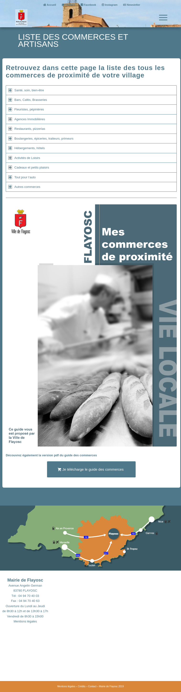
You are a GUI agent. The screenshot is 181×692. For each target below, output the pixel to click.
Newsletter (131, 4)
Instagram (109, 4)
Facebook (88, 4)
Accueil (49, 4)
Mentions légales (25, 621)
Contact (68, 4)
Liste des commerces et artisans (73, 40)
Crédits (81, 686)
